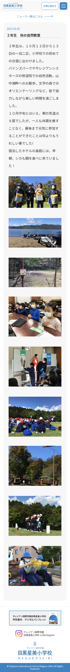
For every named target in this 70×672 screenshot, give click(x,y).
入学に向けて (50, 6)
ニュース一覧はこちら (30, 16)
